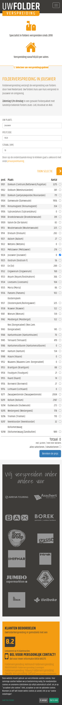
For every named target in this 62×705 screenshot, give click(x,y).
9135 (3, 287)
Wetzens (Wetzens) (16, 244)
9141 (3, 314)
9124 (3, 255)
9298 (3, 431)
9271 (3, 394)
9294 (3, 405)
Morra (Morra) (14, 287)
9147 (3, 351)
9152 (3, 362)
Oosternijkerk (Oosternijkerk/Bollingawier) (21, 300)
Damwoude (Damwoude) (19, 200)
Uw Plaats (7, 120)
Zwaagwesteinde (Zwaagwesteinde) (24, 394)
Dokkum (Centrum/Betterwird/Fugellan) (27, 184)
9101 (3, 184)
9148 (3, 356)
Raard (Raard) (14, 378)
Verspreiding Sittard (24, 673)
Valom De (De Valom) (18, 222)
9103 (3, 195)
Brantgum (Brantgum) (18, 367)
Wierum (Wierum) (16, 314)
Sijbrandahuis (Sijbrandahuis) (22, 211)
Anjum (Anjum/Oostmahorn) (21, 276)
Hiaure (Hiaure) (15, 356)
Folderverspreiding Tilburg (18, 670)
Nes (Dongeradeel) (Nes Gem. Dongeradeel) (21, 327)
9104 (3, 200)
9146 (3, 345)
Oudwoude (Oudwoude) (19, 405)
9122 (3, 244)
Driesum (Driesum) (17, 233)
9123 (3, 249)
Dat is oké (54, 700)
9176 (3, 389)
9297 (3, 421)
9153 (3, 367)
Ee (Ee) (11, 265)
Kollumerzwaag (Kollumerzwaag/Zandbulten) (22, 429)
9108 (3, 217)
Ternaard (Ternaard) (17, 340)
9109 (3, 222)
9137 (3, 303)
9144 (3, 335)
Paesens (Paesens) (16, 293)
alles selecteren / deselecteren (44, 447)
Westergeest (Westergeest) (20, 410)
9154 (3, 372)
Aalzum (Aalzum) (15, 238)
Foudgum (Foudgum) (18, 372)
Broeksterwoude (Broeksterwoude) (24, 217)
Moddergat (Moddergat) (19, 319)
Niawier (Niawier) (16, 308)
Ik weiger (43, 700)
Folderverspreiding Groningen (31, 667)
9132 (3, 271)
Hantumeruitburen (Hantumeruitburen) (27, 345)
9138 (3, 308)
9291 (3, 400)
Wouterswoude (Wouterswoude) (23, 228)
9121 (3, 238)
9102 (3, 190)
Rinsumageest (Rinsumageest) (22, 206)
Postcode (7, 132)
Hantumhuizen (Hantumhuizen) (23, 335)
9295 (3, 410)
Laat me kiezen (8, 700)
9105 (3, 206)
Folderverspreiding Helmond (19, 664)
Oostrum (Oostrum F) (18, 260)
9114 (3, 233)
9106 (3, 211)
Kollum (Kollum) (15, 400)
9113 (3, 228)
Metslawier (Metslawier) (19, 249)
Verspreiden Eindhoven (46, 673)
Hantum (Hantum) (16, 351)
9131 (3, 265)
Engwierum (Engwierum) (20, 271)
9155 (3, 378)
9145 (3, 340)
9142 (3, 319)
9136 (3, 293)
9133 (3, 276)
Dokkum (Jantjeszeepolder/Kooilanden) (26, 195)
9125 (3, 260)
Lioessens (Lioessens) (18, 282)
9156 (3, 383)
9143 (3, 329)
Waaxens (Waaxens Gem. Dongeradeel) (26, 362)
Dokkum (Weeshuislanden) (20, 190)
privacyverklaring (15, 161)
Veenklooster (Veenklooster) (21, 421)
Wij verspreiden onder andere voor (31, 477)
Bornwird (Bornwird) (18, 383)
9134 (3, 282)
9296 (3, 416)
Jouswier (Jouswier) (17, 255)
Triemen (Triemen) (16, 416)
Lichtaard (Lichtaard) (18, 389)
